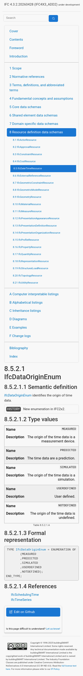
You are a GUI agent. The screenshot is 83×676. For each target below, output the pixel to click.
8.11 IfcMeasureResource (27, 211)
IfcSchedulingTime (25, 595)
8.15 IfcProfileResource (26, 239)
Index (14, 356)
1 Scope (16, 68)
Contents (16, 40)
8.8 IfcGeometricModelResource (31, 189)
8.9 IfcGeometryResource (27, 196)
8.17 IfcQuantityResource (27, 254)
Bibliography (19, 348)
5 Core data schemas (25, 107)
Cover (14, 31)
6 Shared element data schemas (34, 115)
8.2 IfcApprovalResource (26, 147)
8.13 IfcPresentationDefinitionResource (35, 225)
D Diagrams (18, 319)
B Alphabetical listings (26, 303)
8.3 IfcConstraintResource (27, 154)
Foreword (17, 48)
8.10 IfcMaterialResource (27, 204)
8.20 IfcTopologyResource (27, 275)
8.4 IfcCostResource (24, 161)
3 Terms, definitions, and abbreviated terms (37, 87)
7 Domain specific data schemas (34, 124)
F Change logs (20, 336)
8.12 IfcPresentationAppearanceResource (36, 218)
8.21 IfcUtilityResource (25, 282)
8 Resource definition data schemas (36, 132)
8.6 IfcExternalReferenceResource (32, 175)
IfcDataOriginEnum (17, 395)
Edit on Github (22, 612)
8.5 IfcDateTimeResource (28, 168)
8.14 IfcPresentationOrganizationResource (36, 232)
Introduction (19, 56)
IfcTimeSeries (21, 600)
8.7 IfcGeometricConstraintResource (33, 182)
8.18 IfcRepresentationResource (31, 261)
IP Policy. (55, 669)
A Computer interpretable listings (34, 294)
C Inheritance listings (25, 311)
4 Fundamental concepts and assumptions (41, 99)
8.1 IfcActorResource (24, 139)
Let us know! (53, 628)
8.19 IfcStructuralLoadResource (30, 268)
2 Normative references (27, 77)
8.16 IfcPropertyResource (27, 247)
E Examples (18, 327)
